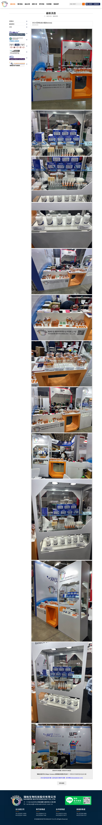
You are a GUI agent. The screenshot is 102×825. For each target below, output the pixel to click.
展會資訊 (11, 24)
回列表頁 (61, 783)
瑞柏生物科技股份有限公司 (4, 4)
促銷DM (11, 21)
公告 (10, 27)
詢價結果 (96, 4)
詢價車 (90, 4)
